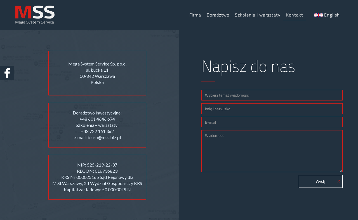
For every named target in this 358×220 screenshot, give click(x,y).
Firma (195, 14)
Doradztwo (218, 14)
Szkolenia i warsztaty (258, 14)
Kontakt (294, 14)
